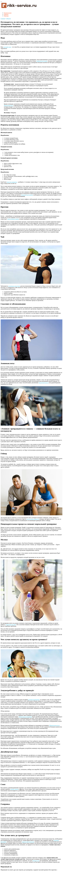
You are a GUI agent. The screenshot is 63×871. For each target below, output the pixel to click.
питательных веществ (33, 519)
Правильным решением (25, 716)
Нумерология (7, 13)
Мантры (6, 15)
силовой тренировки (33, 699)
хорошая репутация (41, 61)
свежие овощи (14, 789)
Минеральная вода (54, 725)
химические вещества (28, 841)
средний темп (7, 47)
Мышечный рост (8, 105)
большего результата (27, 195)
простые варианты (12, 182)
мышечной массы (43, 382)
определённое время (13, 219)
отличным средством (14, 286)
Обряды (6, 14)
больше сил (36, 860)
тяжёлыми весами (11, 624)
